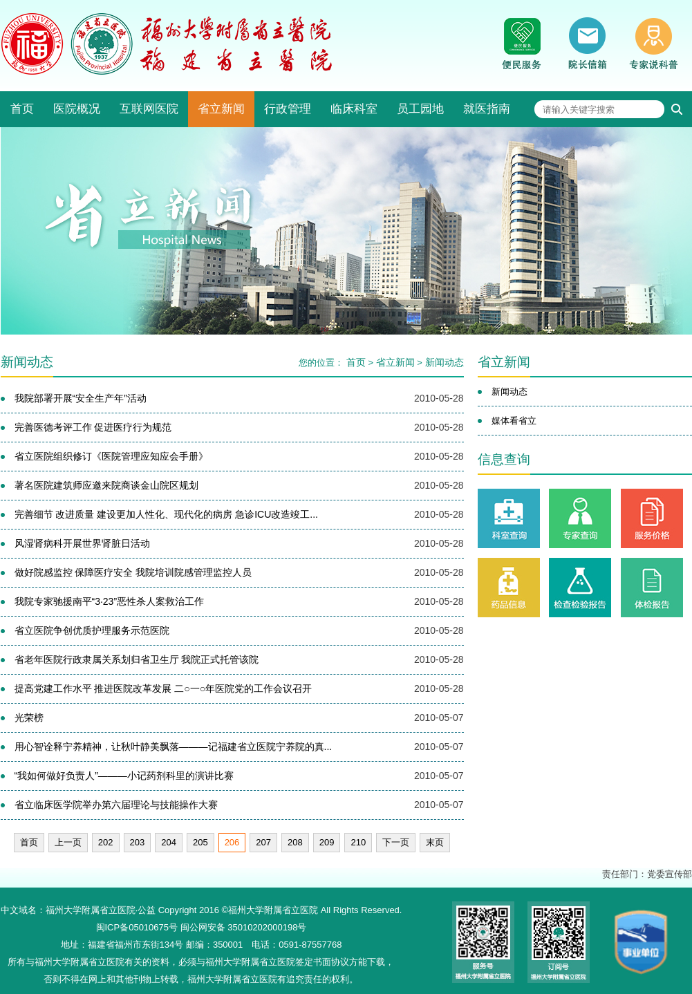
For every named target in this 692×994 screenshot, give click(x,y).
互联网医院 (149, 108)
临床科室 (353, 108)
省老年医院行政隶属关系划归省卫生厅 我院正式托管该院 (137, 659)
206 (232, 842)
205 (200, 842)
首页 (22, 108)
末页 (435, 842)
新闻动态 (444, 362)
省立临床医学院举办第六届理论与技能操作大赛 (116, 804)
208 (295, 842)
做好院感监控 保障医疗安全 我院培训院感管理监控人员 (133, 572)
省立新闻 (221, 108)
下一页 (395, 842)
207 (263, 842)
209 (327, 842)
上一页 (68, 842)
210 (358, 842)
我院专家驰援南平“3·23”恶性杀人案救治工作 (110, 601)
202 (105, 842)
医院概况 (76, 108)
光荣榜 (29, 717)
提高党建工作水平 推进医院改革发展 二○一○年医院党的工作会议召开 (163, 688)
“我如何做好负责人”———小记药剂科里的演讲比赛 (124, 775)
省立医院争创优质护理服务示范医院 (92, 630)
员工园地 (420, 108)
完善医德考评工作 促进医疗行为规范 (93, 427)
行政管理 (287, 108)
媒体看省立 (514, 420)
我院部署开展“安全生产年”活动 (81, 398)
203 (137, 842)
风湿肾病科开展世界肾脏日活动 (82, 543)
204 (168, 842)
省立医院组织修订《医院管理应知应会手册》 (111, 456)
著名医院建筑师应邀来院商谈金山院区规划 (106, 485)
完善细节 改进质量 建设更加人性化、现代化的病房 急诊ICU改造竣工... (166, 514)
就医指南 (486, 108)
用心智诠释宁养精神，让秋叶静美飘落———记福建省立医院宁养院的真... (174, 746)
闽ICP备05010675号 (137, 927)
